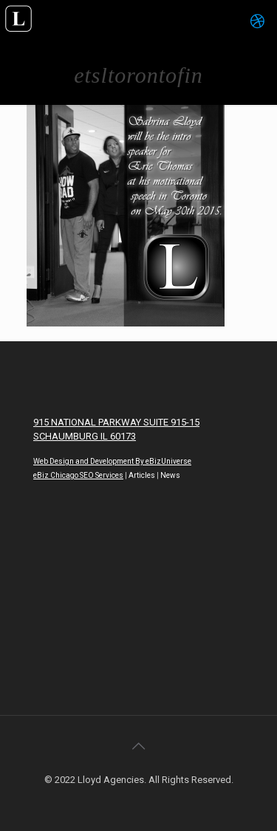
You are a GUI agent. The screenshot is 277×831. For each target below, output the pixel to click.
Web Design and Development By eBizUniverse (112, 461)
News (170, 475)
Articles (142, 475)
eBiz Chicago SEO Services (78, 475)
